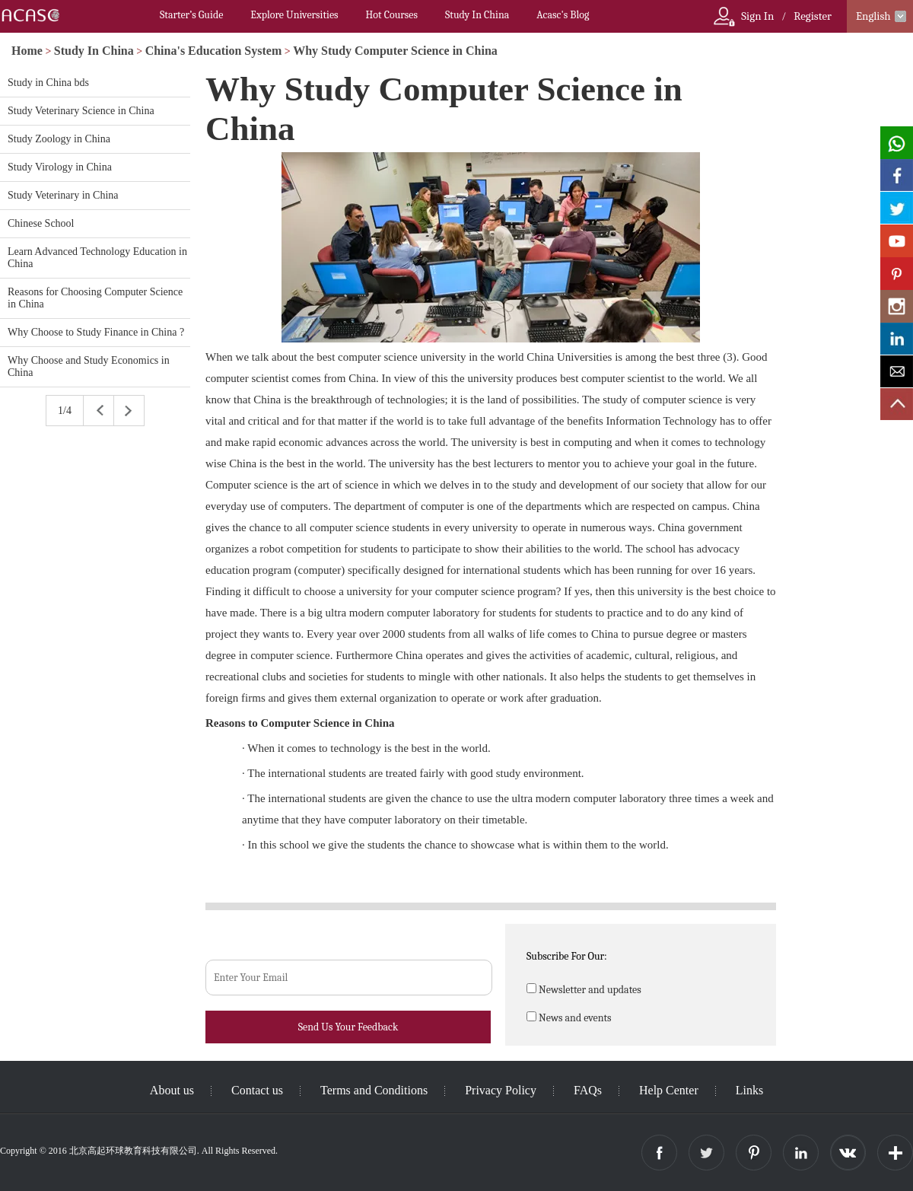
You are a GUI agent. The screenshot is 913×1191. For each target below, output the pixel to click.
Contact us (257, 1090)
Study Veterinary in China (63, 195)
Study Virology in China (60, 167)
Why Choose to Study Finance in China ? (96, 332)
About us (172, 1090)
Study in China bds (48, 82)
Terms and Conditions (374, 1090)
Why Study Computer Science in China (395, 50)
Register (813, 16)
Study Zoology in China (59, 139)
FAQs (588, 1090)
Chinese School (41, 223)
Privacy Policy (500, 1090)
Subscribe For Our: (566, 956)
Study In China (477, 14)
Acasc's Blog (562, 14)
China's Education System (213, 50)
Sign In (757, 16)
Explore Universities (294, 14)
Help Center (668, 1090)
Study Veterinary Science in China (81, 110)
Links (749, 1090)
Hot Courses (392, 14)
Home (27, 50)
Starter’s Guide (191, 14)
